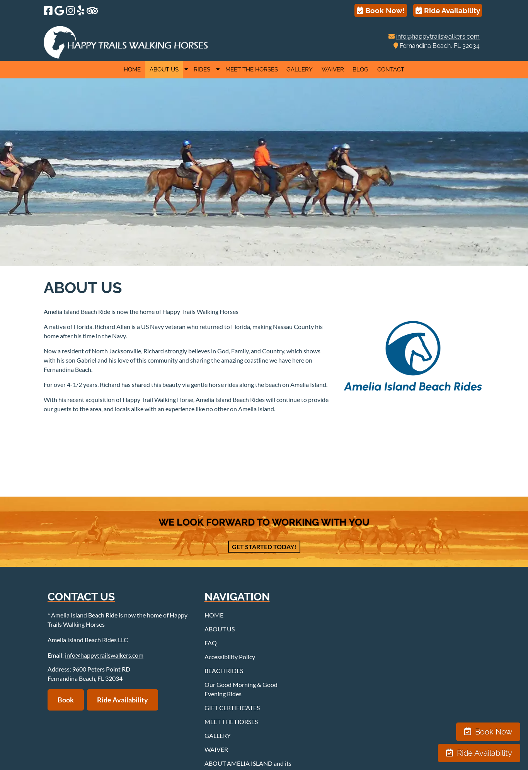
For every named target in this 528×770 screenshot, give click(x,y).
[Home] (126, 56)
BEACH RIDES (223, 670)
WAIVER (333, 69)
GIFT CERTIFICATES (232, 707)
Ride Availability (448, 10)
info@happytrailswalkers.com (438, 36)
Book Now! (381, 10)
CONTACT (390, 69)
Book (66, 699)
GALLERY (299, 69)
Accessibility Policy (229, 656)
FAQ (210, 642)
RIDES (202, 69)
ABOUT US (164, 69)
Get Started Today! (264, 546)
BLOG (360, 69)
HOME (132, 69)
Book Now (488, 731)
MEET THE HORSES (251, 69)
